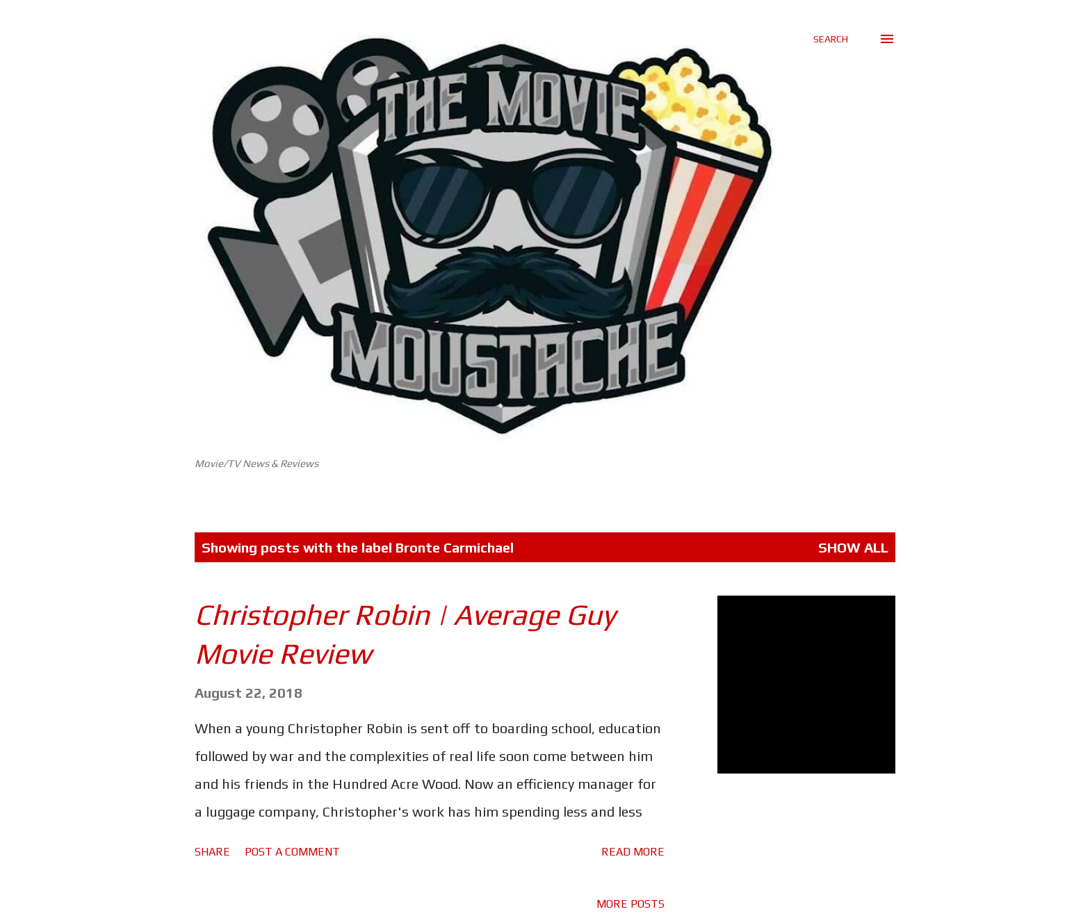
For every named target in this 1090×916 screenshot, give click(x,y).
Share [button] (212, 851)
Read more (633, 851)
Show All (853, 547)
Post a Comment (292, 851)
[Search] (830, 39)
